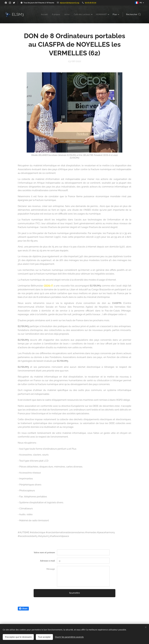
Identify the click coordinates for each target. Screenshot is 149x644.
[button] (133, 14)
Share (23, 608)
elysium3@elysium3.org (69, 2)
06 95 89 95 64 (90, 2)
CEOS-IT (48, 285)
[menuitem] (41, 14)
